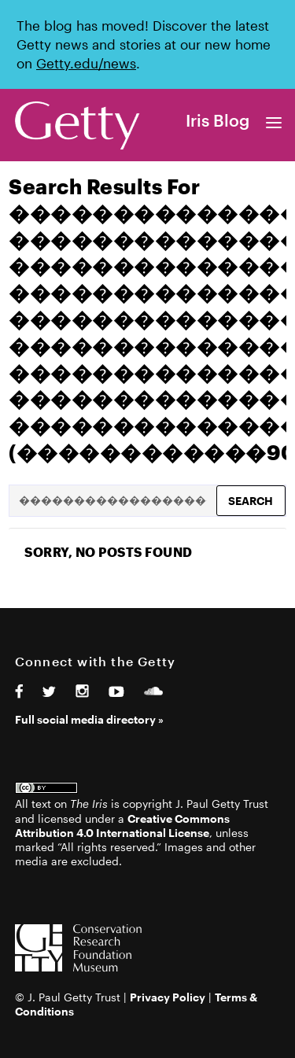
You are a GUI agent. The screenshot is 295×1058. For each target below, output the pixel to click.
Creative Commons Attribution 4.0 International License (122, 825)
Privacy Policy (167, 997)
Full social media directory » (89, 719)
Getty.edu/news (86, 63)
